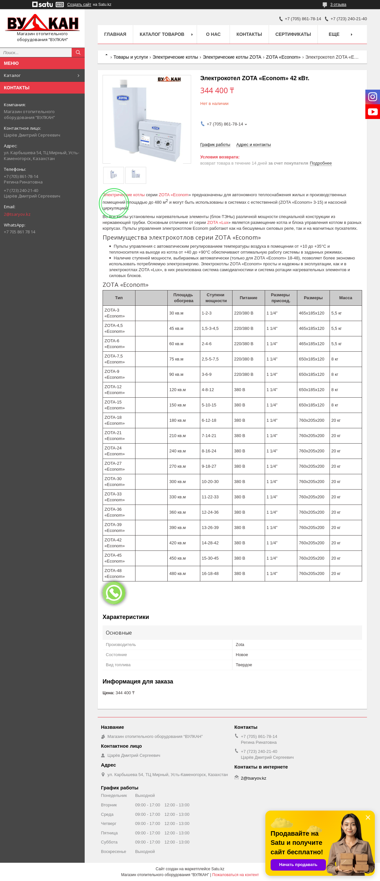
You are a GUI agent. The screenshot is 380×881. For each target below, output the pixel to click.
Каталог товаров (162, 34)
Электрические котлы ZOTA (232, 57)
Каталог (12, 75)
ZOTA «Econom (174, 194)
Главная (115, 34)
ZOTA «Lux (217, 222)
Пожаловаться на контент (235, 875)
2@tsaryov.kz (17, 214)
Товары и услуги (130, 57)
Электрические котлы (175, 57)
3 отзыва (338, 4)
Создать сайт (79, 4)
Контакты (249, 34)
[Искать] (78, 52)
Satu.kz (217, 869)
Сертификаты (293, 34)
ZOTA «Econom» (283, 57)
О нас (213, 34)
